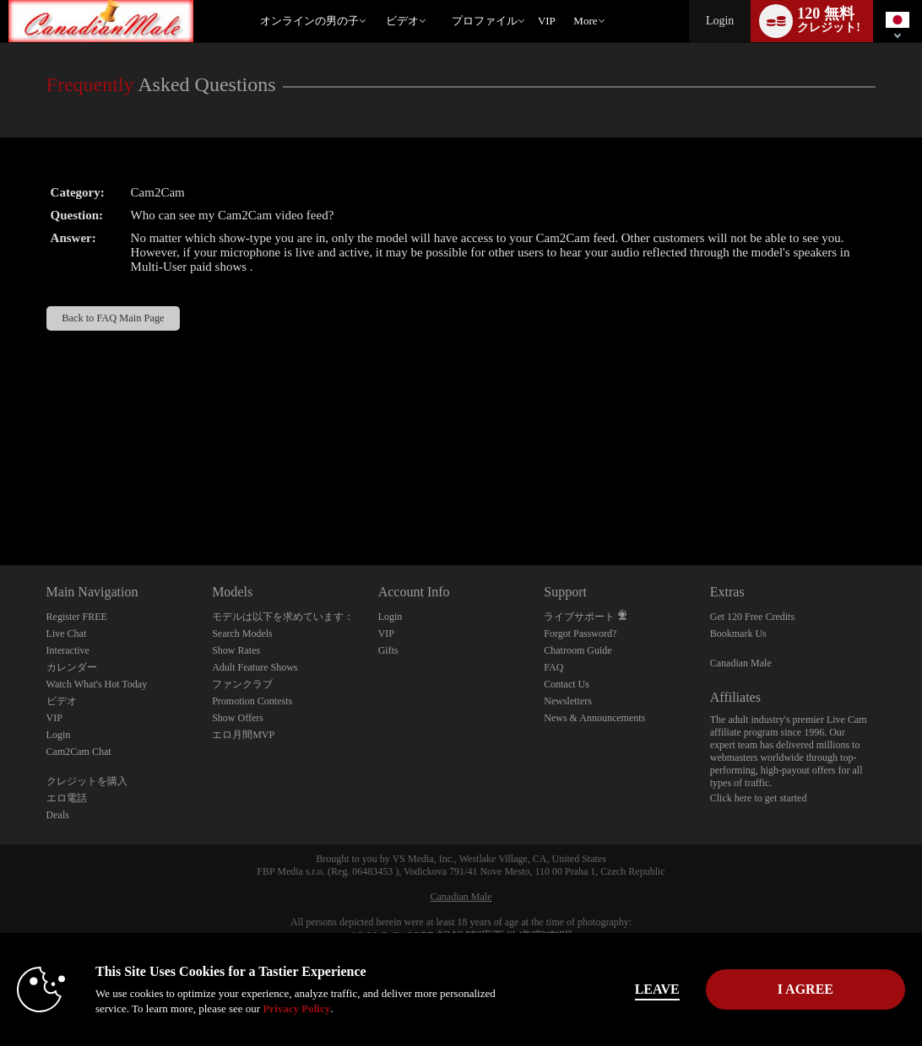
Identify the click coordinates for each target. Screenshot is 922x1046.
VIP (547, 20)
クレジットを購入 (86, 781)
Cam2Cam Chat (78, 752)
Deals (57, 815)
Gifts (388, 650)
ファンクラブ (242, 684)
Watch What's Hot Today (97, 684)
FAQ (553, 667)
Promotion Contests (252, 701)
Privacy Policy (296, 1008)
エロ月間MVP (243, 735)
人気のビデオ (377, 0)
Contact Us (566, 684)
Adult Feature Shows (254, 667)
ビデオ (402, 20)
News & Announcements (594, 718)
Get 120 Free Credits (752, 617)
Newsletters (568, 701)
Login (720, 20)
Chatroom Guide (577, 650)
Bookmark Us (738, 633)
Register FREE (76, 617)
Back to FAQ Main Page (113, 318)
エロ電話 (66, 798)
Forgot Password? (580, 633)
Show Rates (236, 650)
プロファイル (485, 20)
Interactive (67, 650)
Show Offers (237, 718)
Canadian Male (741, 663)
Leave (657, 989)
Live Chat (66, 633)
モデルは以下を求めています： (283, 617)
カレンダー (71, 667)
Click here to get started (758, 798)
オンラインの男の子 (309, 20)
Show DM (0, 502)
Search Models (242, 633)
